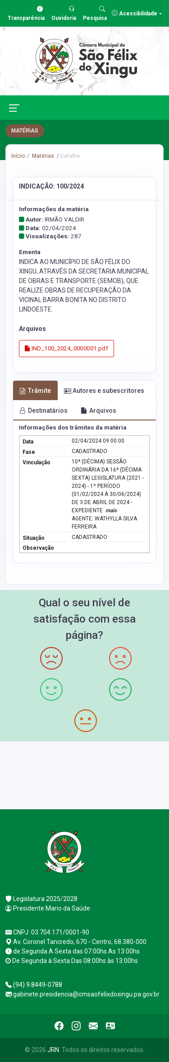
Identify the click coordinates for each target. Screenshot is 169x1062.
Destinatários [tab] (43, 410)
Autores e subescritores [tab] (104, 390)
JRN (53, 1049)
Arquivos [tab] (98, 410)
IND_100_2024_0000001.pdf (66, 348)
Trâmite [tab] (35, 390)
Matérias (42, 156)
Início (18, 156)
